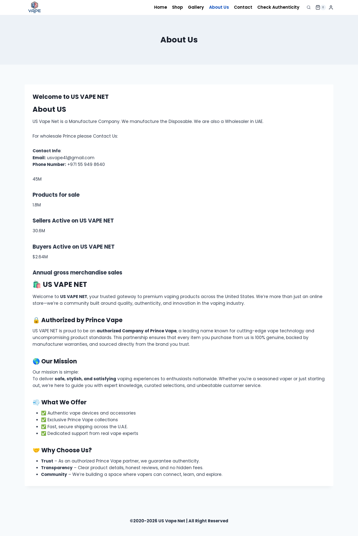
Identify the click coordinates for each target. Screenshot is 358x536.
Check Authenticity (278, 7)
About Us (219, 7)
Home (160, 7)
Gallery (196, 7)
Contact (243, 7)
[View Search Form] (309, 7)
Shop (177, 7)
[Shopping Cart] (320, 7)
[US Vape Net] (35, 7)
